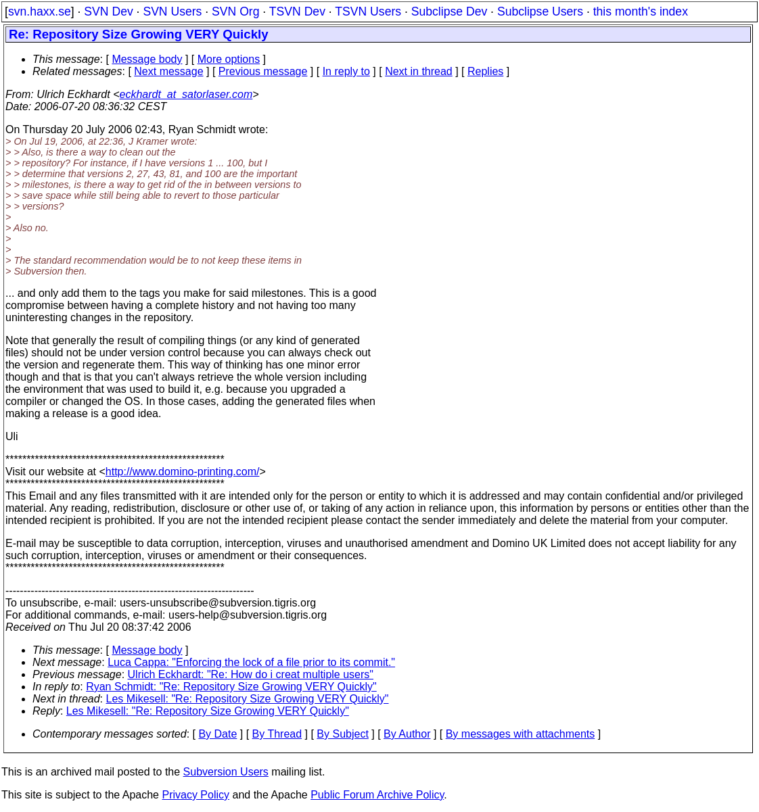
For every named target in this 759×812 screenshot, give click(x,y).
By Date (217, 734)
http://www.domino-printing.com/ (183, 471)
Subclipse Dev (449, 11)
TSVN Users (368, 11)
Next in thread (419, 71)
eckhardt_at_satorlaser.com (185, 94)
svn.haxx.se (39, 11)
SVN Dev (108, 11)
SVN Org (235, 11)
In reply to (346, 71)
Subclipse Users (540, 11)
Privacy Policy (195, 795)
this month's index (640, 11)
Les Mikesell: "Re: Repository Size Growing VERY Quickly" (247, 698)
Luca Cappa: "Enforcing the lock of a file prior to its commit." (251, 662)
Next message (168, 71)
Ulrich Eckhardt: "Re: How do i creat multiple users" (250, 674)
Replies (485, 71)
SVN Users (172, 11)
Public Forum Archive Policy (377, 795)
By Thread (277, 734)
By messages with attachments (520, 734)
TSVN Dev (297, 11)
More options (229, 59)
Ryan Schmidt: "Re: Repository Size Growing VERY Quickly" (231, 686)
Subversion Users (226, 772)
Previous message (263, 71)
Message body (147, 59)
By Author (407, 734)
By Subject (342, 734)
